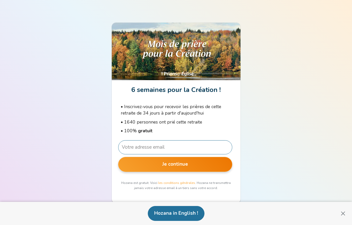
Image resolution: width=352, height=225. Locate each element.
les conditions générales (176, 183)
